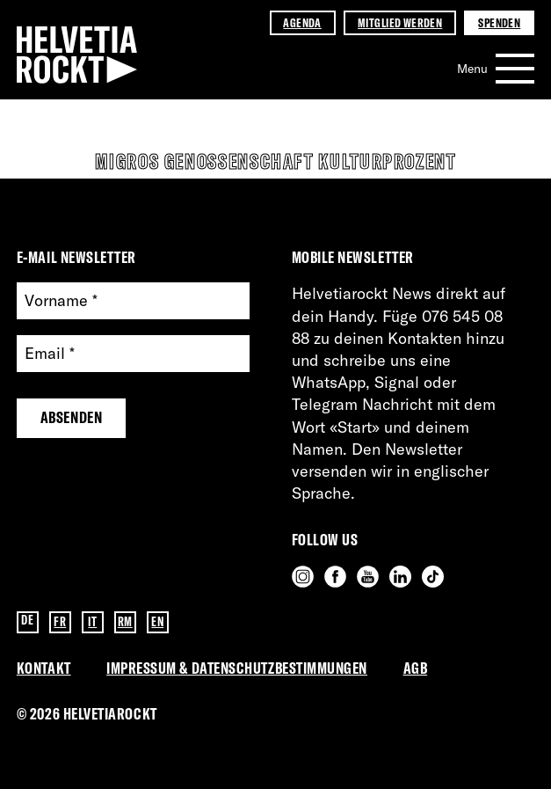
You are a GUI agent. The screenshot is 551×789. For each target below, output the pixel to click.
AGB (415, 668)
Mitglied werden (400, 23)
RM (125, 622)
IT (92, 622)
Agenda (302, 23)
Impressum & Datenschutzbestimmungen (236, 668)
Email (50, 354)
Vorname (61, 301)
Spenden (499, 23)
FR (60, 622)
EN (157, 622)
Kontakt (44, 668)
